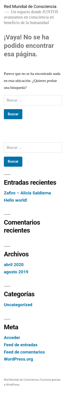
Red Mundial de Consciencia (30, 6)
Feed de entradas (20, 344)
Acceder (12, 337)
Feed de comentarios (24, 352)
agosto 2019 (16, 271)
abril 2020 (14, 264)
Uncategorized (18, 304)
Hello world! (15, 200)
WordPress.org (18, 359)
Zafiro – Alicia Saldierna (27, 192)
